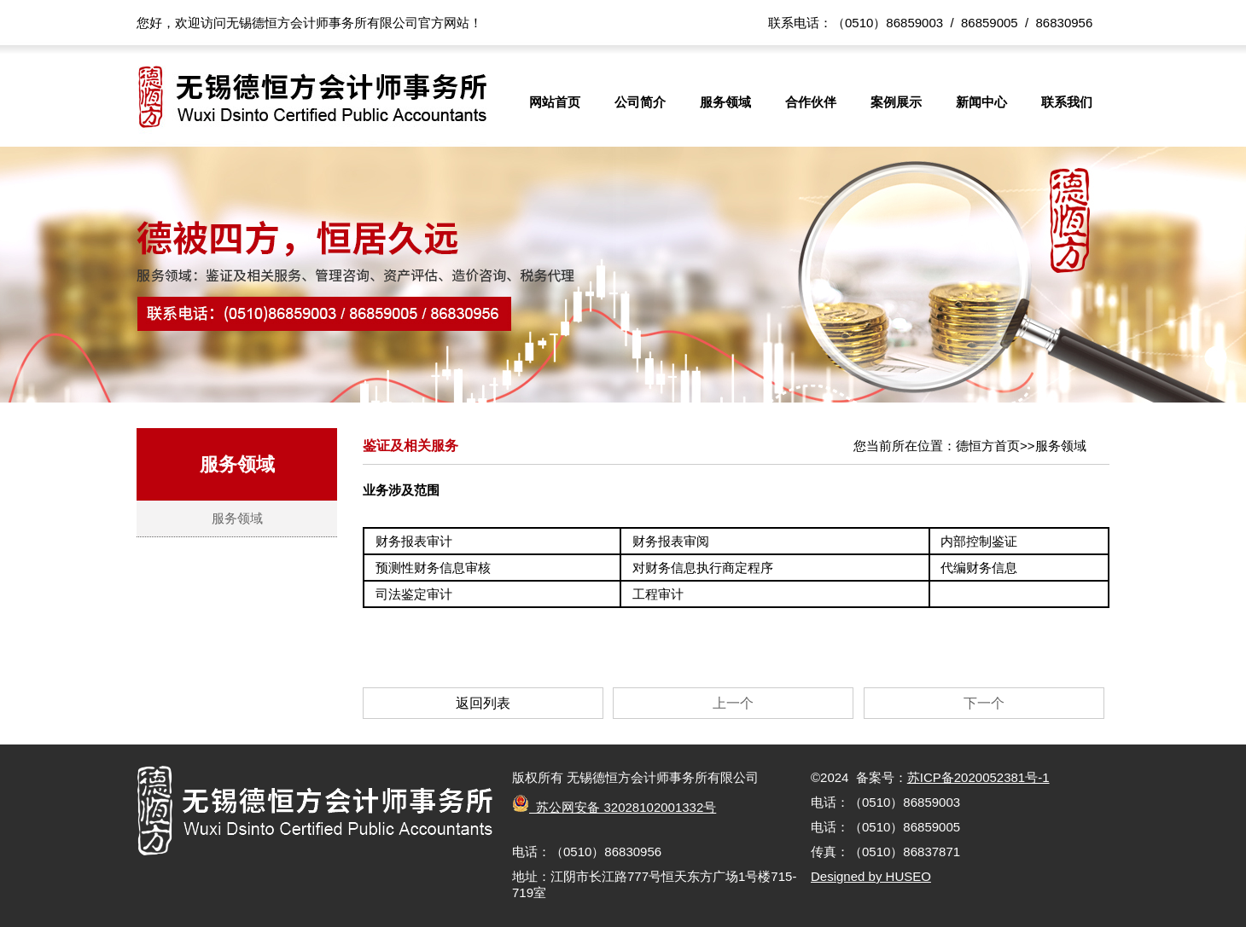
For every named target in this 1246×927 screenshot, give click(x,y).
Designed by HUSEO (871, 876)
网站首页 (554, 102)
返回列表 (483, 703)
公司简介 (640, 102)
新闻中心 (981, 102)
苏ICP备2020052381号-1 (978, 777)
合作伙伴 (810, 102)
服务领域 (725, 102)
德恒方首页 (988, 445)
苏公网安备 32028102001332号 (614, 807)
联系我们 (1066, 102)
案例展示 (896, 102)
